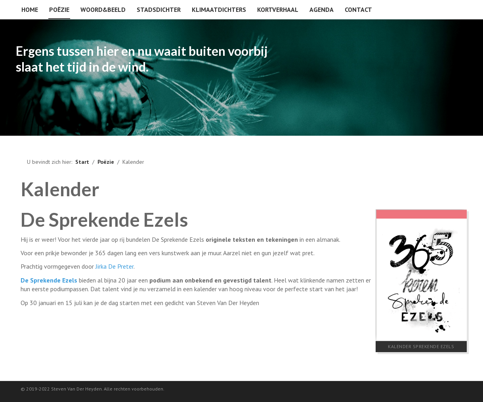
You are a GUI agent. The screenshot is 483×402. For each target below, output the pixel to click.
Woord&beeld (103, 9)
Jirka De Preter (114, 266)
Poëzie (59, 9)
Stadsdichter (159, 9)
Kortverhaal (277, 9)
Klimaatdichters (219, 9)
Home (29, 9)
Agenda (321, 9)
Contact (358, 9)
